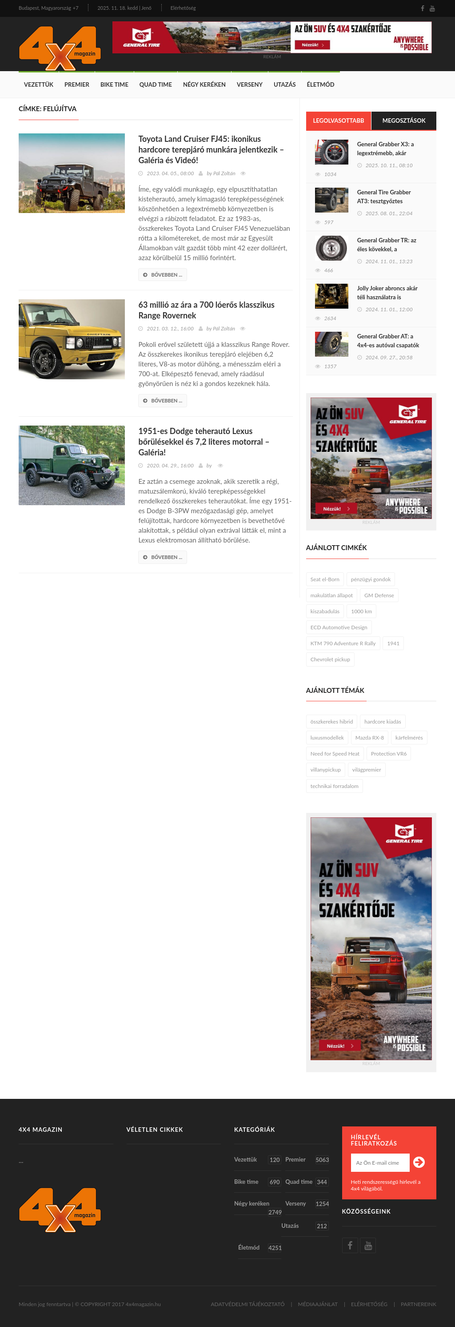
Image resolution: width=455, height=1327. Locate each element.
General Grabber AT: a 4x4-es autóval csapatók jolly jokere (388, 345)
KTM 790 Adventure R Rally (343, 643)
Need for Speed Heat (335, 753)
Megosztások (404, 120)
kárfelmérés (409, 737)
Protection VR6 (389, 753)
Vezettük (38, 84)
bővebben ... (162, 274)
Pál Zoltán (224, 173)
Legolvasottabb (338, 120)
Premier (76, 84)
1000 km (361, 611)
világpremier (366, 769)
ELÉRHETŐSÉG (369, 1304)
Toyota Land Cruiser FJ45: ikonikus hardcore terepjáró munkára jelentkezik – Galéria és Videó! (211, 149)
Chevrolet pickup (330, 659)
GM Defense (379, 595)
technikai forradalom (335, 786)
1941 (393, 643)
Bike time (114, 84)
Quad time (156, 84)
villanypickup (326, 769)
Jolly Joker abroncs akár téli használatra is (387, 293)
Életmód (321, 84)
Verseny (250, 84)
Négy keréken (204, 84)
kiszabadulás (325, 611)
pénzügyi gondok (371, 579)
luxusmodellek (327, 737)
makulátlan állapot (332, 595)
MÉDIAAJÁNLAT (318, 1304)
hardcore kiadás (382, 721)
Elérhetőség (183, 8)
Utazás (285, 84)
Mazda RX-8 (369, 737)
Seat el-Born (325, 579)
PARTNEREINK (418, 1304)
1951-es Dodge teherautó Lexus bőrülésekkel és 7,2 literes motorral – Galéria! (203, 441)
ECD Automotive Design (339, 627)
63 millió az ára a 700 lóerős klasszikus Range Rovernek (206, 310)
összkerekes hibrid (332, 721)
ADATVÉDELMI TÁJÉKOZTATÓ (248, 1304)
